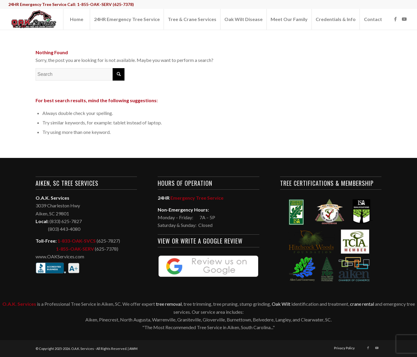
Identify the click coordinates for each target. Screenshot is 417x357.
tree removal (169, 304)
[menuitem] (76, 19)
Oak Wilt (281, 304)
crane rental (362, 304)
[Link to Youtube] (404, 19)
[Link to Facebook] (395, 19)
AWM (133, 348)
